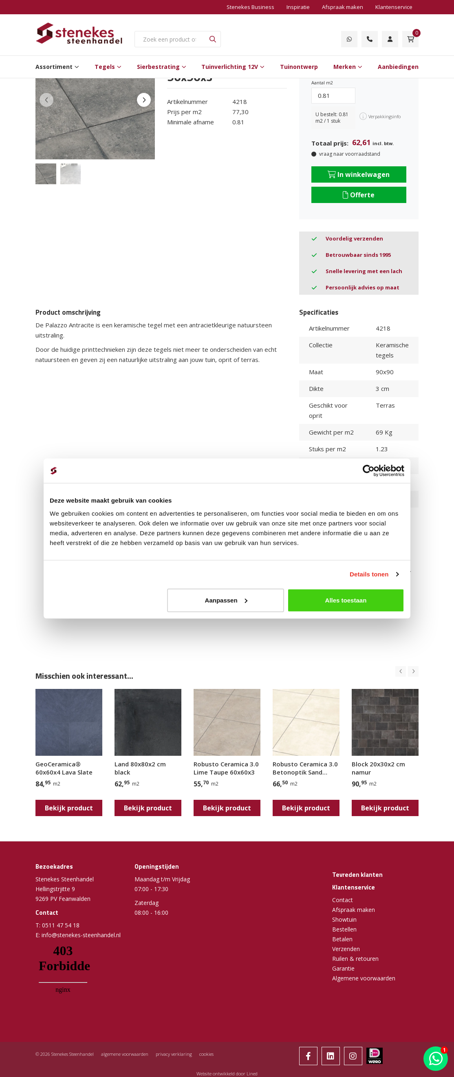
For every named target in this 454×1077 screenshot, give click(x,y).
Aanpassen (226, 599)
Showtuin (344, 919)
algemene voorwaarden (124, 1054)
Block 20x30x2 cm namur (378, 768)
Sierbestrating (158, 67)
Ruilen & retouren (355, 958)
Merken (344, 67)
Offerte (359, 195)
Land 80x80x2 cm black (140, 768)
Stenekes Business (250, 7)
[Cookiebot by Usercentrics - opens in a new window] (368, 471)
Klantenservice (393, 7)
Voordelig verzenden (354, 238)
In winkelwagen (359, 174)
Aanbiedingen (398, 67)
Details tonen (369, 574)
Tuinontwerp (299, 67)
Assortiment (54, 67)
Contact (342, 900)
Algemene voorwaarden (363, 978)
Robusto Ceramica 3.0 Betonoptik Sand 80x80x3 (305, 768)
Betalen (342, 939)
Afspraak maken (342, 7)
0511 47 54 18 (60, 925)
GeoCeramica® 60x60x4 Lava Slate (64, 768)
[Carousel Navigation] (407, 671)
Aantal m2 (322, 82)
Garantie (343, 968)
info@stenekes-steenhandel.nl (81, 935)
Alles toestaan (346, 599)
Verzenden (346, 949)
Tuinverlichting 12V (229, 67)
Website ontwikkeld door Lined (227, 1073)
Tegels (105, 67)
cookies (206, 1054)
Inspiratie (298, 7)
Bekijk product (69, 807)
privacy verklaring (174, 1054)
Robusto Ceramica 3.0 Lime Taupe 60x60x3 (226, 768)
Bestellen (344, 929)
